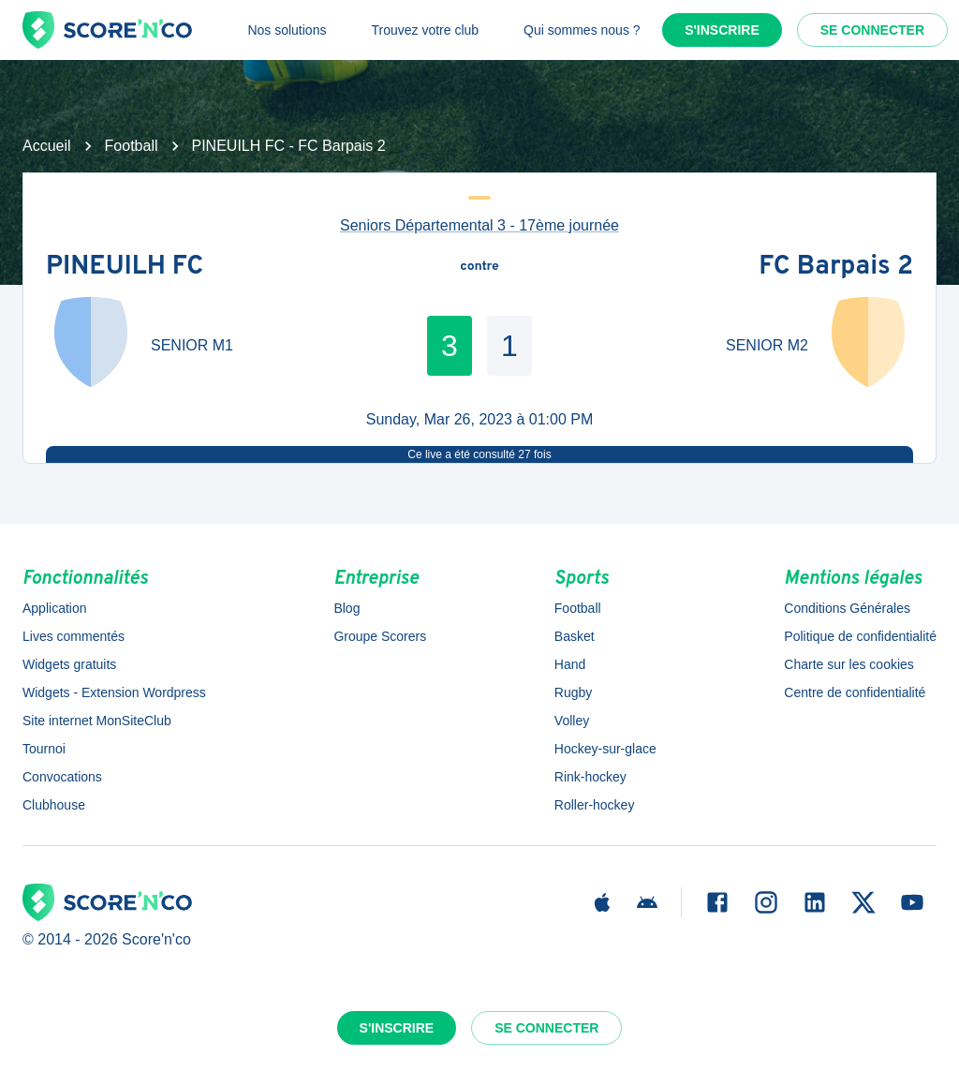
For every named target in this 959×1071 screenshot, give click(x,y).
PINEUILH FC (124, 267)
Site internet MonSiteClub (96, 720)
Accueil (46, 146)
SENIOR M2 (767, 345)
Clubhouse (53, 804)
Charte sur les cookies (849, 664)
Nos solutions (286, 29)
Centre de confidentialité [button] (854, 692)
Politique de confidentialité (860, 636)
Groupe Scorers (379, 636)
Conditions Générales (847, 608)
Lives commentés (73, 636)
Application (54, 608)
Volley (571, 720)
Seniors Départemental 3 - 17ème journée (479, 225)
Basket (574, 636)
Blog (346, 608)
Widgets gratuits (69, 664)
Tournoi (44, 748)
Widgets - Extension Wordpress (114, 692)
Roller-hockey (594, 804)
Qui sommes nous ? (582, 29)
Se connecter (872, 29)
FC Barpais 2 (836, 267)
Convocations (62, 776)
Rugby (573, 692)
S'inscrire (722, 29)
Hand (569, 664)
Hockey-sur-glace (605, 748)
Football (131, 146)
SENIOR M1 (192, 345)
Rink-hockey (590, 776)
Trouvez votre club (425, 29)
